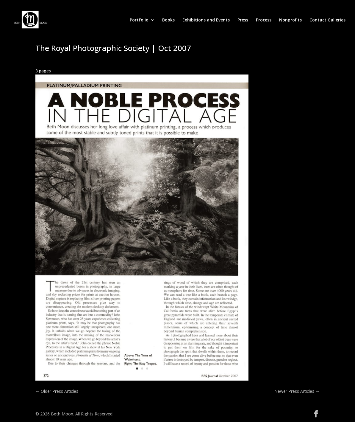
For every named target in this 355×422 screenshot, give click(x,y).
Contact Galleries (327, 20)
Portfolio (139, 20)
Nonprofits (290, 20)
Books (168, 20)
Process (263, 20)
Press (242, 20)
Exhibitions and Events (206, 20)
